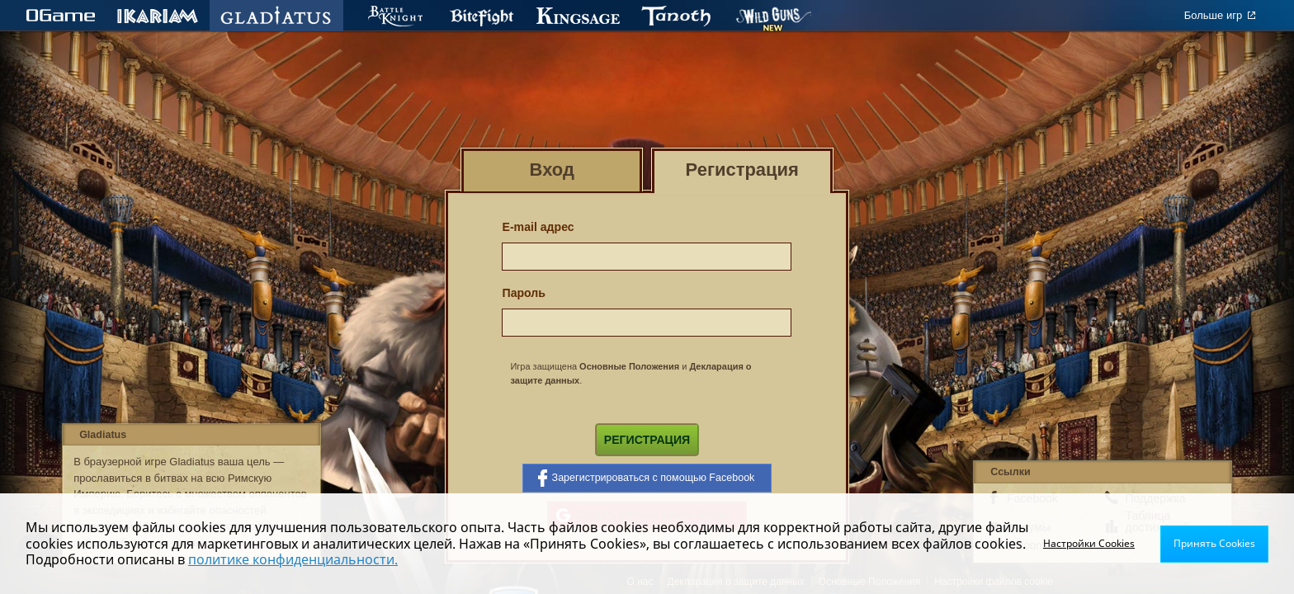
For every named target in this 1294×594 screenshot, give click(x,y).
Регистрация (647, 439)
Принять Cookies (1214, 543)
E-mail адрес (538, 226)
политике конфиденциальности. (293, 559)
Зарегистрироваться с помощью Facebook (646, 478)
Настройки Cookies (1089, 543)
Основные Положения (629, 366)
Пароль (523, 292)
